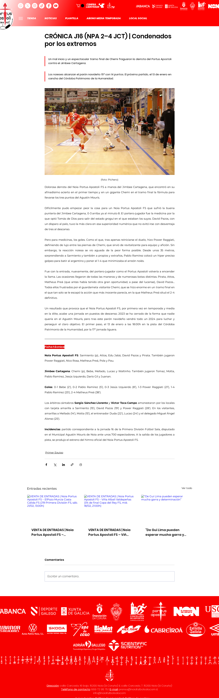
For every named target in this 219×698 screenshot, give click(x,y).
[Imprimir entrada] (80, 464)
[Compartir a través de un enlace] (72, 464)
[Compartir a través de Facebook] (46, 464)
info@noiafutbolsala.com (109, 693)
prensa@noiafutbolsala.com (137, 689)
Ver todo (187, 488)
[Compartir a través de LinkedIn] (63, 464)
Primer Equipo (54, 452)
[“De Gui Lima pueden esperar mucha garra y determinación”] (166, 509)
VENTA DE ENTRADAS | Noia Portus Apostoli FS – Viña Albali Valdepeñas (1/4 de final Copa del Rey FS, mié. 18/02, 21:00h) (109, 532)
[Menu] (21, 18)
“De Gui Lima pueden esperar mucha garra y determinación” (164, 532)
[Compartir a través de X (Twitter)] (55, 464)
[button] (80, 5)
